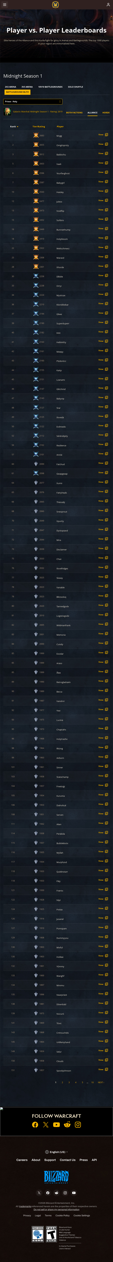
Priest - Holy (11, 101)
